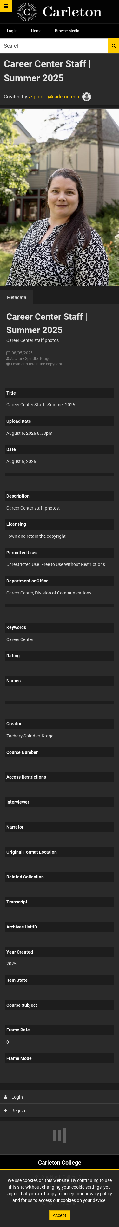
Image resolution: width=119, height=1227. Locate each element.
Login (13, 1097)
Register (16, 1111)
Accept (59, 1215)
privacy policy (98, 1194)
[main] (59, 604)
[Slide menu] (6, 6)
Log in (12, 30)
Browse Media (67, 30)
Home (36, 30)
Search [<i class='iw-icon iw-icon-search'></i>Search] (114, 45)
